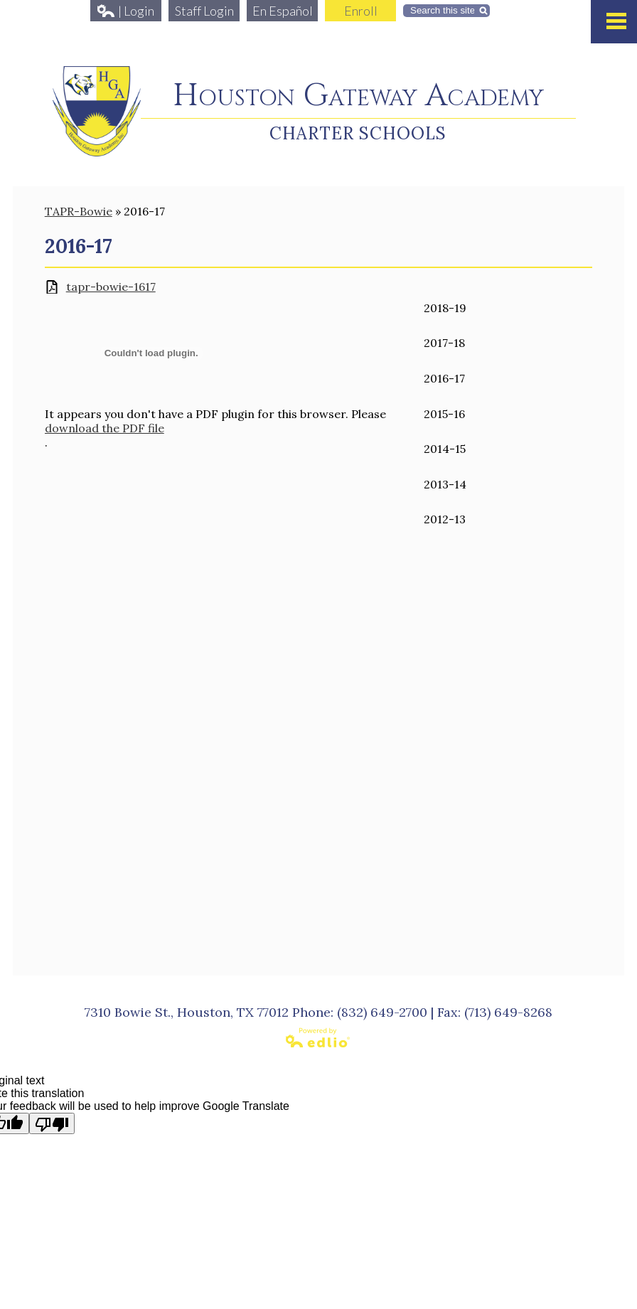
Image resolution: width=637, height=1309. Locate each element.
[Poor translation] (52, 1123)
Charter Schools (357, 133)
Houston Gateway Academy (358, 96)
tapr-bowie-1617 (111, 287)
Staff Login (204, 10)
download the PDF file (104, 428)
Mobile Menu (616, 21)
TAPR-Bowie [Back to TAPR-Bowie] (78, 211)
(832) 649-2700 (382, 1012)
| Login (125, 10)
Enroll (361, 10)
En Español (282, 10)
